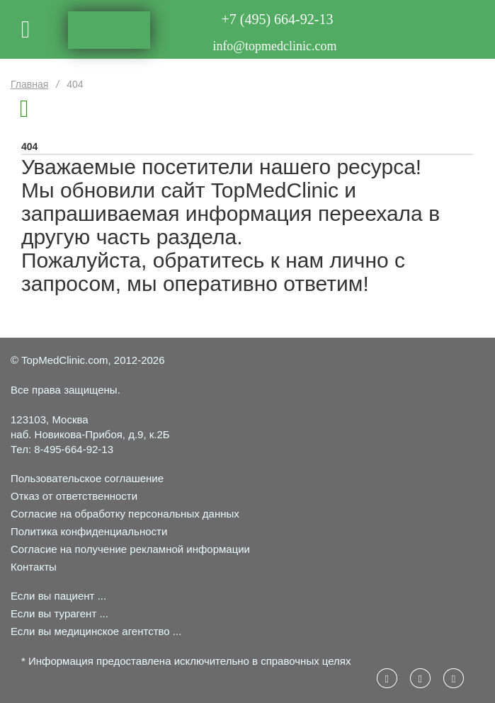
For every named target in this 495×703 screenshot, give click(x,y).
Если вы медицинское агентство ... (96, 631)
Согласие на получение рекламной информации (130, 549)
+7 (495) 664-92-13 (278, 19)
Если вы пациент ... (58, 596)
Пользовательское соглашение (87, 478)
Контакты (34, 567)
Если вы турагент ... (59, 613)
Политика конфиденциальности (89, 531)
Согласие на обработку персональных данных (125, 514)
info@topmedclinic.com (274, 46)
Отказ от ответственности (74, 496)
